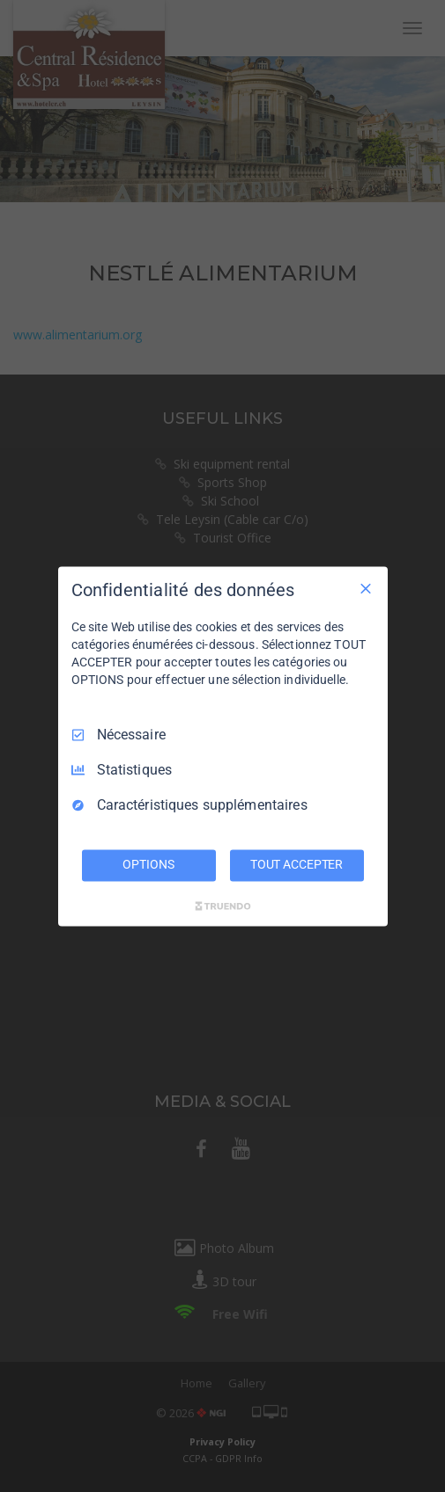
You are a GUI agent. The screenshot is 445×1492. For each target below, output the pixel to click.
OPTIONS (148, 864)
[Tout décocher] (366, 588)
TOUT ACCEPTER (296, 864)
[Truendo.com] (223, 906)
